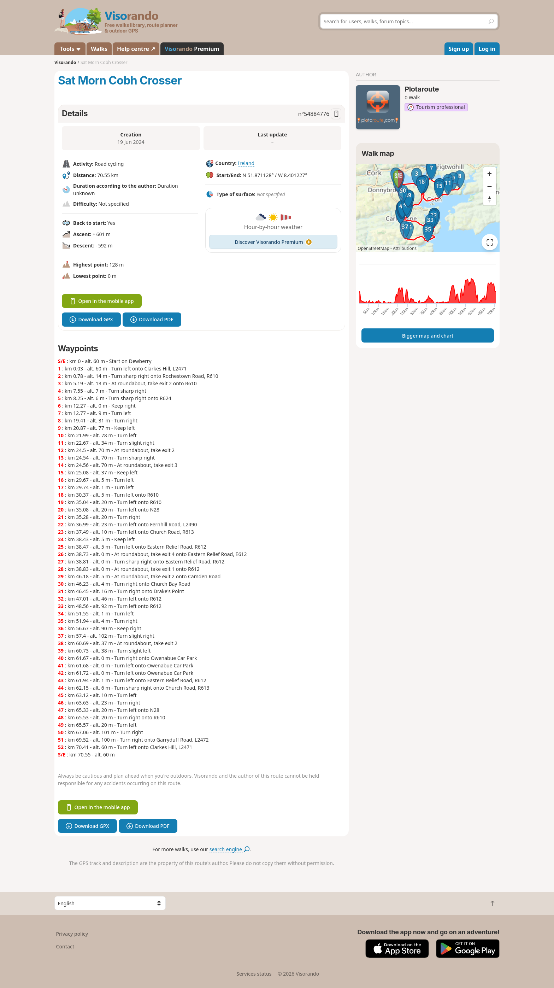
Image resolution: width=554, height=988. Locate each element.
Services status (253, 973)
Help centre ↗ (136, 49)
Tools (70, 49)
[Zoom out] (489, 186)
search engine (229, 849)
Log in (487, 49)
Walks (99, 49)
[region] (428, 208)
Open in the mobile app (102, 301)
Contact (65, 946)
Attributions (405, 248)
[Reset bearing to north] (489, 199)
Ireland (246, 163)
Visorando (65, 62)
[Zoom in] (489, 173)
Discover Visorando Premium (273, 242)
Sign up (459, 49)
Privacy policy (72, 933)
